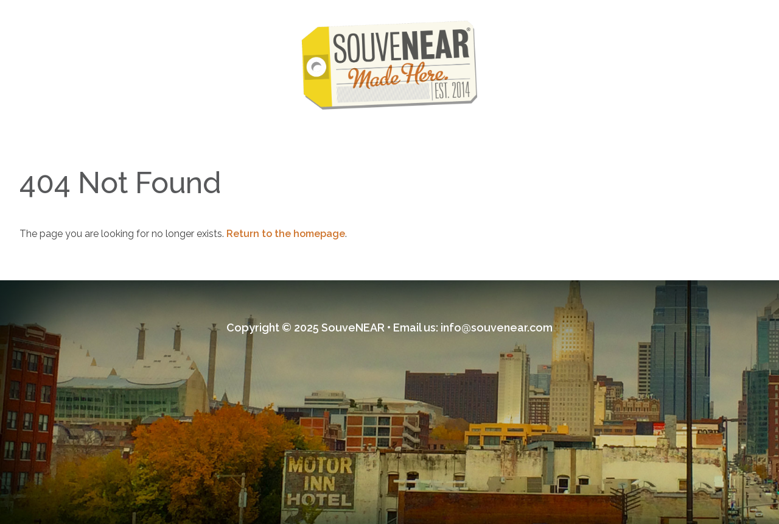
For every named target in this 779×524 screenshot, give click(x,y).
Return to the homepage (285, 233)
